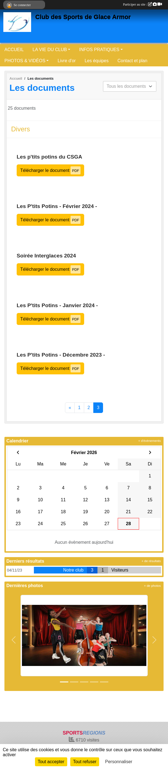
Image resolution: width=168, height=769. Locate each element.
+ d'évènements (149, 440)
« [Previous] (70, 407)
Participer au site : (142, 4)
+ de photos (152, 585)
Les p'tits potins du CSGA (49, 157)
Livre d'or (66, 60)
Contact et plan (132, 60)
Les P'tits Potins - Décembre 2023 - (61, 355)
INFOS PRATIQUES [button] (99, 49)
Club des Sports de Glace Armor (83, 16)
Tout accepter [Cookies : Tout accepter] (51, 761)
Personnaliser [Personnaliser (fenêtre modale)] (118, 761)
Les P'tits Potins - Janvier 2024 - (57, 305)
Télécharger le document (50, 170)
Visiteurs (119, 570)
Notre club (73, 570)
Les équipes (97, 60)
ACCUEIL (14, 49)
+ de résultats (151, 561)
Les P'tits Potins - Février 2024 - (57, 206)
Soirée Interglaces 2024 (46, 256)
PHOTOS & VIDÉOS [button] (24, 60)
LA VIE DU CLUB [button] (49, 49)
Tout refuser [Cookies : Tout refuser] (84, 761)
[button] (13, 640)
